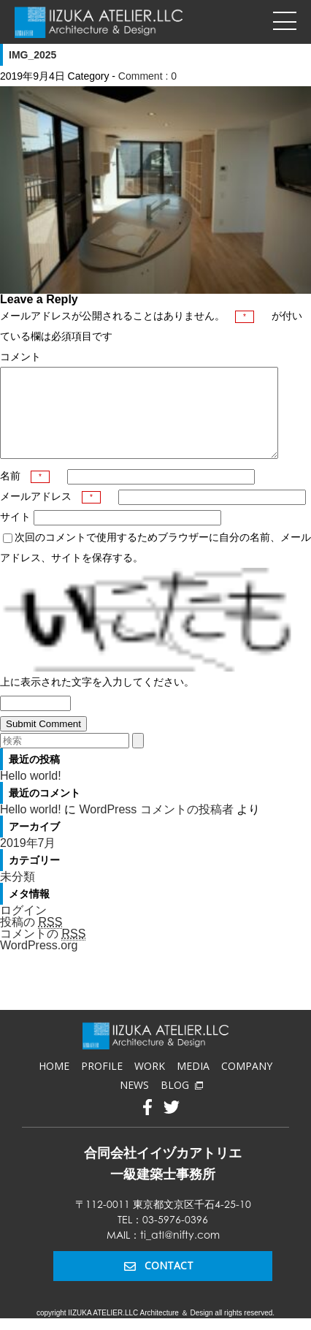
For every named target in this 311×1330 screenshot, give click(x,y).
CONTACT (158, 1283)
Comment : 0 (147, 76)
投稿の (31, 939)
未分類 (17, 894)
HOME (54, 1083)
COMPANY (246, 1083)
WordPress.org (38, 963)
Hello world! (30, 793)
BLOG (182, 1102)
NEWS (134, 1102)
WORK (149, 1083)
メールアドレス (50, 514)
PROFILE (102, 1083)
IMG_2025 (32, 55)
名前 (25, 493)
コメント (20, 356)
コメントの (42, 951)
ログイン (23, 928)
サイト (15, 534)
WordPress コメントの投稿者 (156, 827)
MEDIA (193, 1083)
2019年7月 (28, 860)
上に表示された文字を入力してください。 (97, 699)
